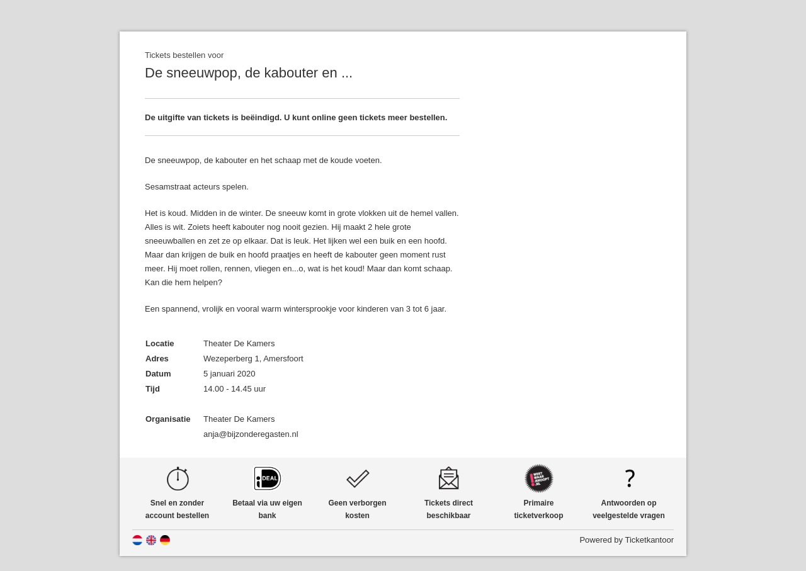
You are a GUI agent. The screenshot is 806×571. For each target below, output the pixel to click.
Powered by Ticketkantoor (626, 540)
